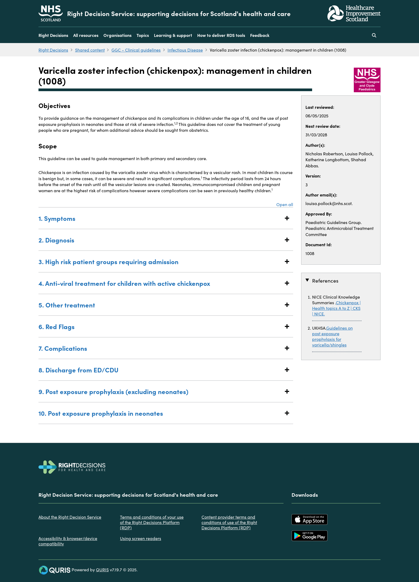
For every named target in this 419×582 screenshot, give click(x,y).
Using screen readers (140, 538)
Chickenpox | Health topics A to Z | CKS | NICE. (336, 308)
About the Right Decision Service (69, 516)
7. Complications (160, 348)
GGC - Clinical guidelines (136, 50)
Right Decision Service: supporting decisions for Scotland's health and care (179, 13)
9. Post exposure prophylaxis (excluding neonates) (160, 391)
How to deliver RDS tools (221, 35)
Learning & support (173, 35)
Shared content (90, 50)
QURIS (102, 569)
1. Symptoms (160, 218)
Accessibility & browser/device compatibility (67, 540)
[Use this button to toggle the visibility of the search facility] (374, 35)
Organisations (117, 35)
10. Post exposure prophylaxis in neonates (160, 412)
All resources (85, 35)
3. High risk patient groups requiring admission (160, 261)
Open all (284, 204)
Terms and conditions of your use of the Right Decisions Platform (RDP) (152, 522)
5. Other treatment (160, 304)
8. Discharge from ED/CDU (160, 369)
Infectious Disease (185, 50)
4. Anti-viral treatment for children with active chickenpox (160, 283)
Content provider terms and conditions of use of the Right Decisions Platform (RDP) (229, 522)
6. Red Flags (160, 326)
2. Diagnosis (160, 239)
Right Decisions (53, 35)
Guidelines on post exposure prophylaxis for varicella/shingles (332, 336)
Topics (143, 35)
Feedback (259, 35)
